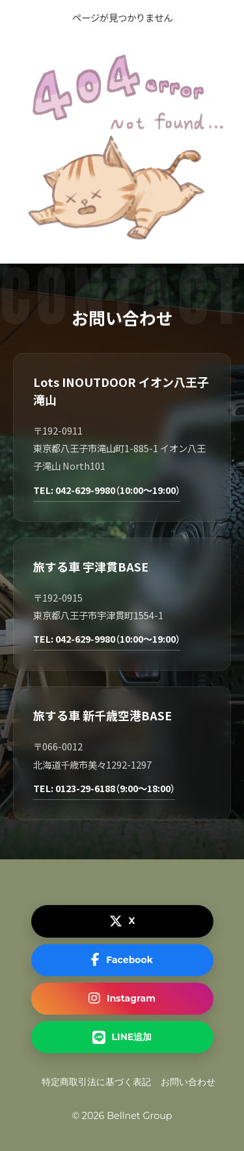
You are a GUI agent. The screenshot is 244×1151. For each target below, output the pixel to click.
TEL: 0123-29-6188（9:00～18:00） (104, 788)
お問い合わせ (188, 1082)
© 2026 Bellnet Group (122, 1116)
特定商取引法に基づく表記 (96, 1082)
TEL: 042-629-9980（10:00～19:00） (106, 490)
